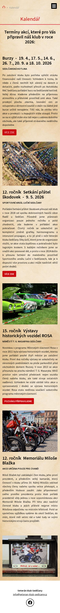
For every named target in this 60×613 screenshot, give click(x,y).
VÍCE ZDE (9, 132)
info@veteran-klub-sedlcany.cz (30, 594)
